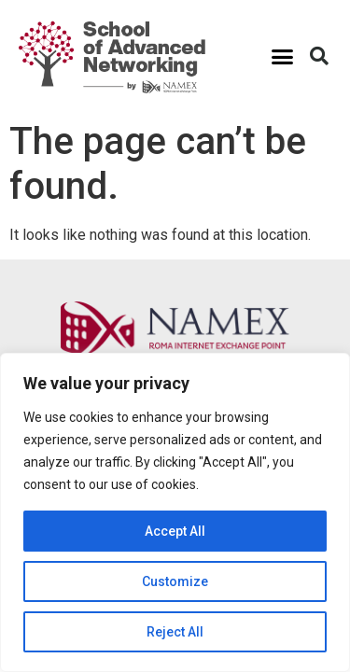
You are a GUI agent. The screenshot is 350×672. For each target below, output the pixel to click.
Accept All (175, 531)
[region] (175, 512)
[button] (283, 56)
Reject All (175, 631)
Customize (175, 581)
